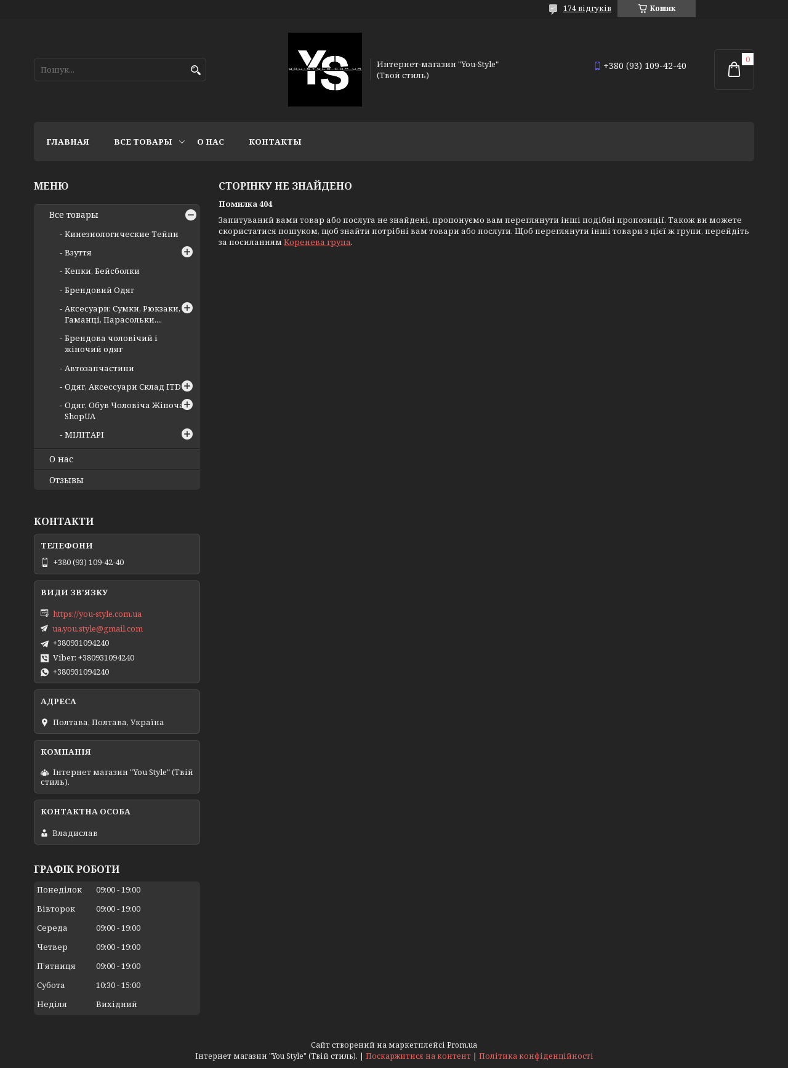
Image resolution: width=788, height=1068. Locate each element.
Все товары (143, 141)
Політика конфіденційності (536, 1056)
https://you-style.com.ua (97, 614)
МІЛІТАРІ (84, 434)
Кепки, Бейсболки (102, 270)
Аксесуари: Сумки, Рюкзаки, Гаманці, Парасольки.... (122, 314)
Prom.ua (462, 1045)
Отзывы (66, 480)
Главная (67, 141)
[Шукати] (195, 70)
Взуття (78, 252)
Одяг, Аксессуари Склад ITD (123, 386)
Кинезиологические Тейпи (122, 233)
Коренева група (317, 241)
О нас (210, 141)
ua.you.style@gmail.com (97, 628)
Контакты (275, 141)
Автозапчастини (99, 368)
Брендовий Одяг (99, 289)
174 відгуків (587, 8)
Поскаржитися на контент (418, 1056)
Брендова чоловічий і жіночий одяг (111, 343)
